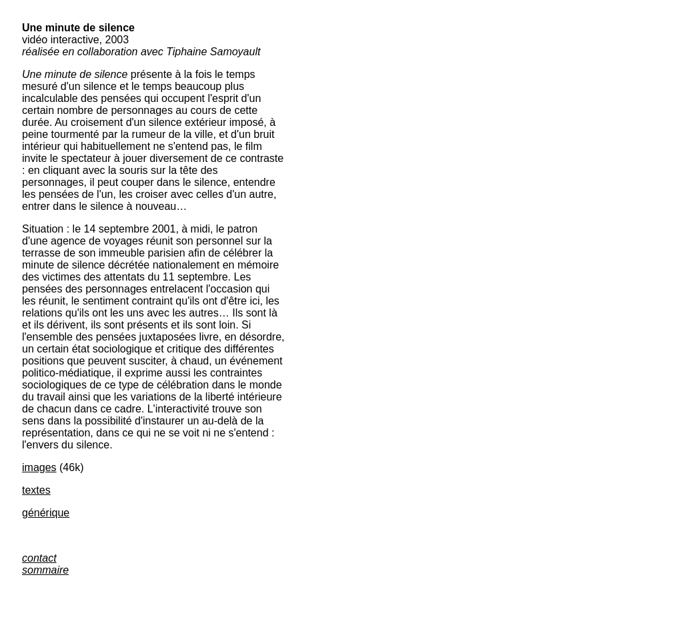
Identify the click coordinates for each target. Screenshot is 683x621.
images (39, 467)
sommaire (45, 570)
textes (36, 490)
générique (45, 512)
